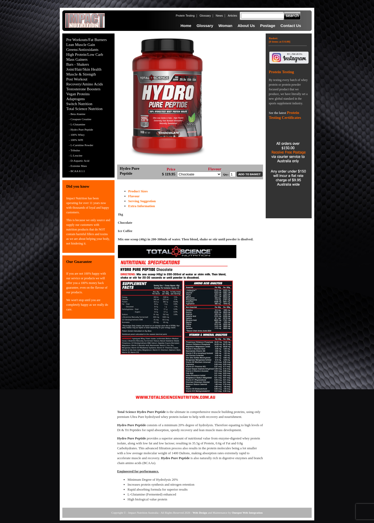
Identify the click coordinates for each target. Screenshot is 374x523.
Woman (225, 25)
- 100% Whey (77, 134)
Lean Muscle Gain (80, 45)
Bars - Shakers (77, 64)
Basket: (279, 40)
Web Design (200, 512)
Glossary (205, 15)
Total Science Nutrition (84, 109)
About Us (246, 25)
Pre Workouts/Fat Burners (86, 40)
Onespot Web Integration (247, 512)
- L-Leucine (75, 155)
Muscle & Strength (81, 74)
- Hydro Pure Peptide (81, 129)
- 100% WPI (76, 139)
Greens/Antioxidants (82, 49)
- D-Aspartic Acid (79, 160)
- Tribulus (74, 150)
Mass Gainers (77, 59)
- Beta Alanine (77, 114)
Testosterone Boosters (83, 89)
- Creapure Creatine (80, 119)
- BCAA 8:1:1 (77, 171)
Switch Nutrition (79, 104)
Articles (232, 15)
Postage (267, 25)
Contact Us (290, 25)
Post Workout (76, 79)
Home (186, 25)
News (219, 15)
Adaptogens (75, 99)
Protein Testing (185, 15)
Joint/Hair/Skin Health (83, 69)
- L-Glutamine (77, 124)
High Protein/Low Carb (84, 54)
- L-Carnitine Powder (81, 145)
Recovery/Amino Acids (84, 84)
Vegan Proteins (78, 94)
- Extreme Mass (78, 165)
